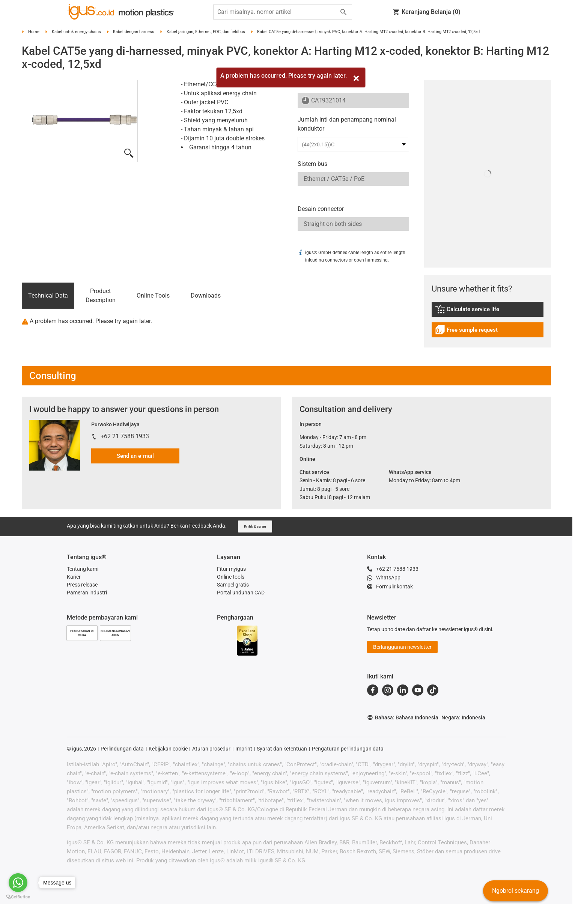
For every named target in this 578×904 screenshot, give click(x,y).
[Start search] (343, 12)
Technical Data (48, 295)
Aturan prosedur (211, 749)
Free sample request (466, 331)
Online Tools (153, 295)
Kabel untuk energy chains (76, 31)
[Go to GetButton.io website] (18, 897)
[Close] (356, 78)
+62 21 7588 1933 (125, 436)
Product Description (101, 295)
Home (33, 31)
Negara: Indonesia (463, 717)
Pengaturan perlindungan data (348, 749)
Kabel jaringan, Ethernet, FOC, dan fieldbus (206, 31)
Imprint (243, 749)
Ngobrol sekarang (515, 890)
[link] (487, 311)
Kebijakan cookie (168, 749)
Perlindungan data (122, 749)
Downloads (206, 295)
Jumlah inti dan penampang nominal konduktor (347, 124)
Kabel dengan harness (133, 31)
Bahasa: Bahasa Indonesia (402, 717)
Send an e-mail (135, 456)
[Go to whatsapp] (18, 882)
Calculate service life (472, 310)
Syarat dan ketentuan (282, 749)
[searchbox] (276, 12)
